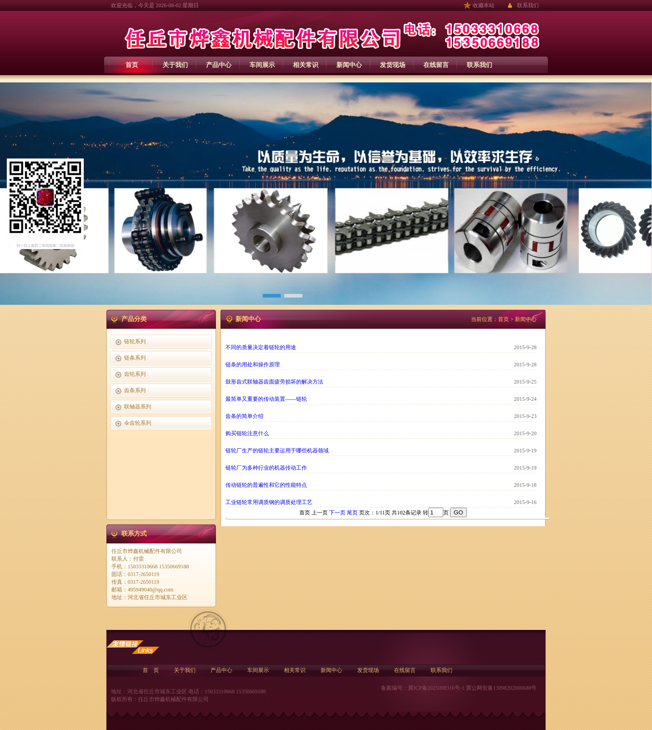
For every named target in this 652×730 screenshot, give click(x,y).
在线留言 (436, 65)
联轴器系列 (137, 406)
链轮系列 (135, 341)
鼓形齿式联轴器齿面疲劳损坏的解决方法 (274, 382)
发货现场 (392, 65)
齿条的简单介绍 (244, 416)
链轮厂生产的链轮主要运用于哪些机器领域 (277, 450)
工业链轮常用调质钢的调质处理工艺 (268, 502)
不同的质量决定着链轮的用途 (260, 347)
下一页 (337, 512)
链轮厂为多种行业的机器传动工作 (266, 468)
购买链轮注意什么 (247, 433)
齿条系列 (135, 390)
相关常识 (305, 65)
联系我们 (528, 5)
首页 (131, 65)
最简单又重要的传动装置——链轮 (266, 399)
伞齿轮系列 (137, 423)
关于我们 (175, 65)
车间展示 (262, 65)
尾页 (352, 512)
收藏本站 (483, 5)
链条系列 (135, 358)
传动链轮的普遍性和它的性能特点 (266, 485)
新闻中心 (349, 65)
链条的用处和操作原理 (252, 364)
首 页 (151, 670)
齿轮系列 (135, 374)
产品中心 (218, 65)
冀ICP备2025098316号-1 (436, 688)
